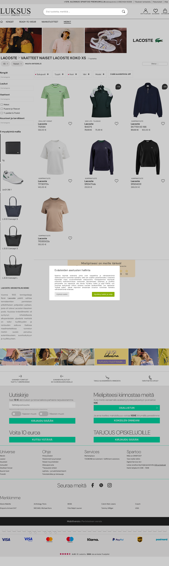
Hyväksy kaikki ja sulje (103, 294)
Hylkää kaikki (61, 294)
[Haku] (123, 11)
